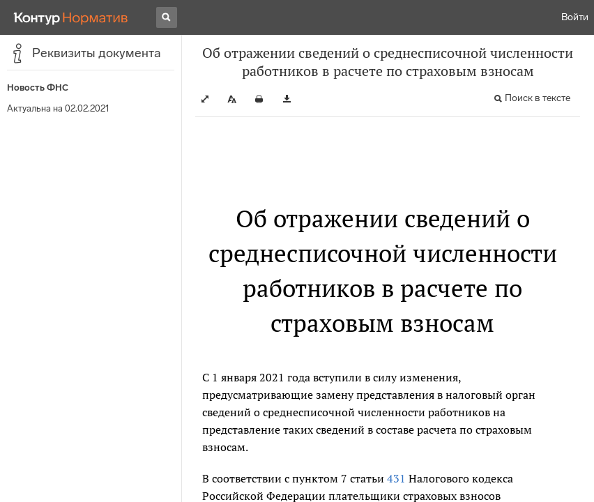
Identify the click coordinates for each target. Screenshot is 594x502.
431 (396, 478)
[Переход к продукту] (71, 17)
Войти (574, 17)
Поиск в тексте (537, 98)
